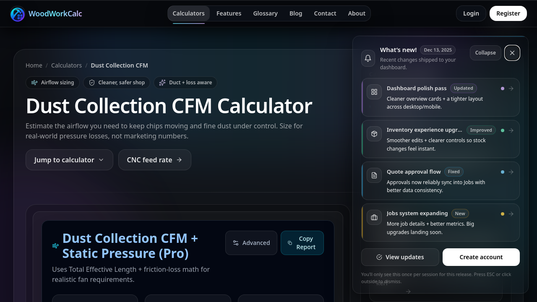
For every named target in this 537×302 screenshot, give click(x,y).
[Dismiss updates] (512, 52)
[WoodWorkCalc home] (46, 13)
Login (471, 13)
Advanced (251, 243)
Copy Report (301, 242)
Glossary (265, 13)
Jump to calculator (69, 159)
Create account (481, 257)
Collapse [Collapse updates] (485, 52)
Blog (295, 13)
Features (228, 13)
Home (34, 65)
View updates (400, 257)
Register (508, 13)
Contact (325, 13)
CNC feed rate (154, 159)
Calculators (189, 13)
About (356, 13)
